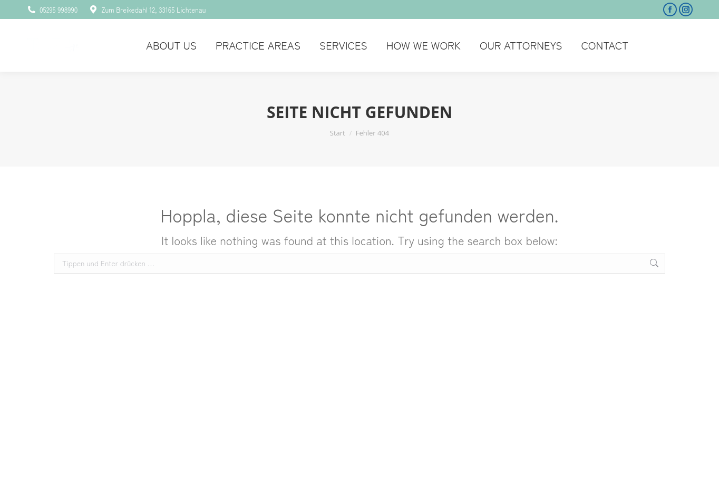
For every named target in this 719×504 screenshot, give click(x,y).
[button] (23, 481)
